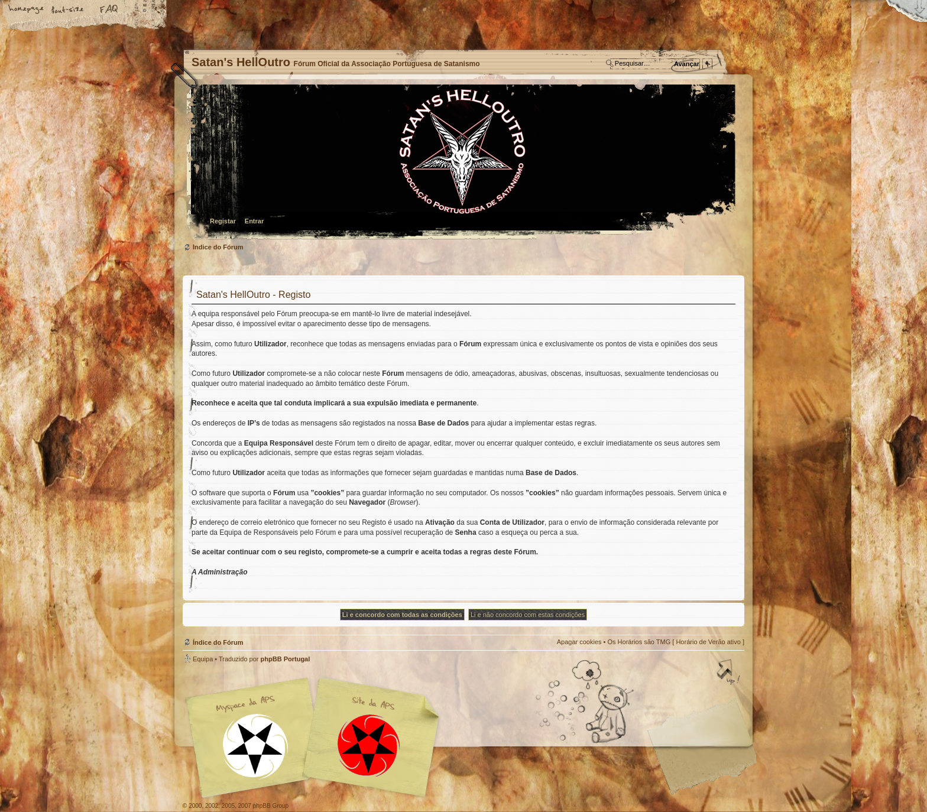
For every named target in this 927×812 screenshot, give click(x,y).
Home (26, 10)
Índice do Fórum (462, 163)
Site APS (369, 745)
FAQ (109, 10)
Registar (223, 221)
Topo (729, 673)
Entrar (254, 221)
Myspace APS (316, 738)
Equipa (203, 658)
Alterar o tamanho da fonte (68, 10)
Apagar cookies (579, 641)
